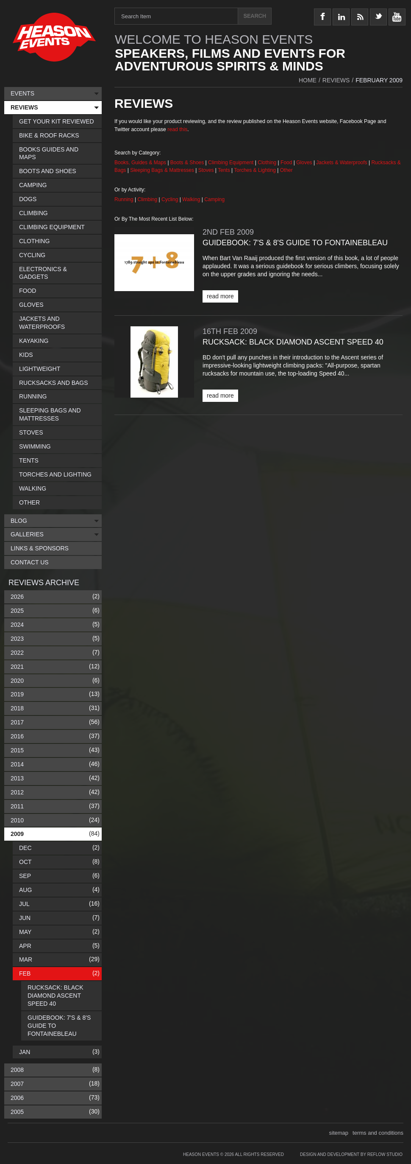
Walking (192, 199)
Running (124, 199)
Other (286, 170)
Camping (214, 199)
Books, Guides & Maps (140, 162)
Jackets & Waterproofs (341, 162)
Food (287, 162)
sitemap (339, 1133)
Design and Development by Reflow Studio (351, 1154)
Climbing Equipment (230, 162)
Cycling (170, 199)
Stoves (206, 170)
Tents (224, 170)
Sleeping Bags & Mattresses (162, 170)
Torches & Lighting (255, 170)
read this (177, 129)
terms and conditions (378, 1133)
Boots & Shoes (187, 162)
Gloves (304, 162)
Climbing (148, 199)
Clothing (268, 162)
